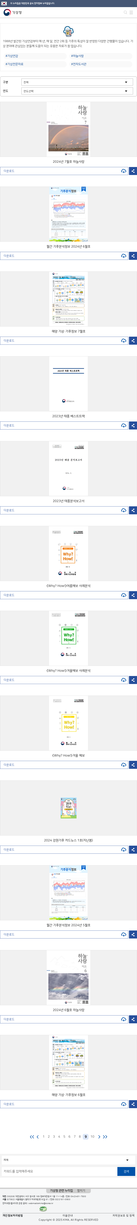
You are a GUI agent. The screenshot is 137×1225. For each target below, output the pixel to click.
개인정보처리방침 (12, 1215)
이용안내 (68, 1215)
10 (92, 1137)
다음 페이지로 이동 (99, 1137)
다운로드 (65, 171)
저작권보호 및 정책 (124, 1215)
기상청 (13, 12)
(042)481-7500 (78, 1196)
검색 (126, 1171)
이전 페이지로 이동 (38, 1137)
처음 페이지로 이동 (32, 1137)
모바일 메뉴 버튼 (131, 12)
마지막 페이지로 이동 (105, 1137)
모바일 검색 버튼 (125, 12)
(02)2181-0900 (62, 1200)
